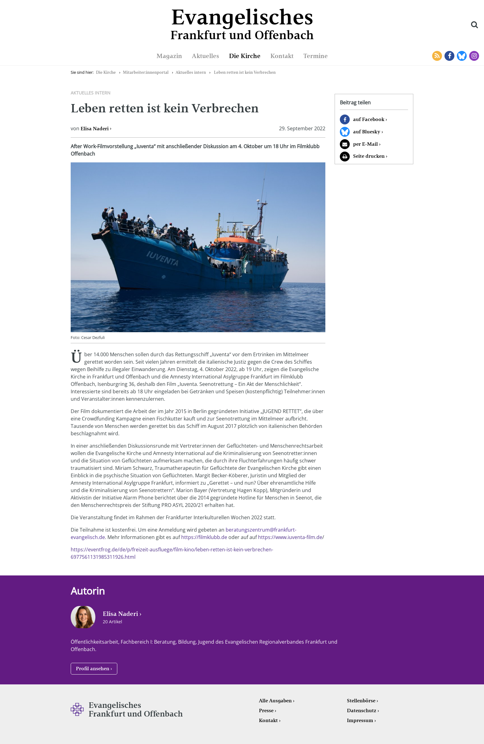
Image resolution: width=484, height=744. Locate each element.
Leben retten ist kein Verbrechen (245, 72)
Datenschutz (361, 710)
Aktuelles (205, 56)
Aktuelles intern (191, 72)
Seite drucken (369, 156)
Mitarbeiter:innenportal (146, 72)
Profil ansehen (92, 668)
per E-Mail (365, 144)
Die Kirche (245, 56)
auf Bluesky (366, 132)
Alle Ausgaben (275, 701)
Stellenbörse (361, 701)
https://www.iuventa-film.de (290, 537)
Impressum (360, 720)
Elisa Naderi (95, 129)
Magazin (169, 56)
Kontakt (282, 56)
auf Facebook (368, 119)
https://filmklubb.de (204, 537)
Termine (315, 56)
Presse (266, 710)
